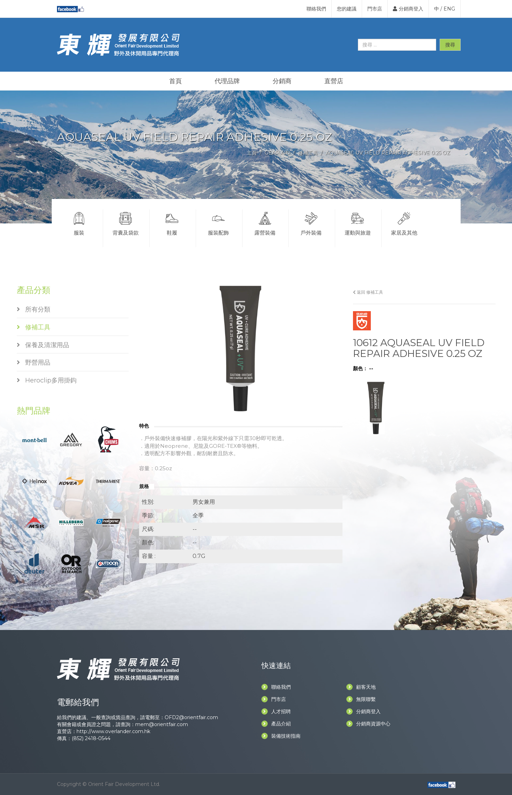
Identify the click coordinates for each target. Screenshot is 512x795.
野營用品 (33, 362)
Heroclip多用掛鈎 (47, 380)
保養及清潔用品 (43, 345)
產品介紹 (276, 724)
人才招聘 (276, 711)
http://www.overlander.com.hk (113, 731)
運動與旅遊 (357, 222)
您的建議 (346, 9)
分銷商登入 (408, 9)
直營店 (333, 81)
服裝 (79, 222)
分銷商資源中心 (368, 724)
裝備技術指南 (281, 736)
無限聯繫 (361, 699)
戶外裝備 (311, 222)
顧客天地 (361, 687)
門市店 (374, 9)
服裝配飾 (218, 222)
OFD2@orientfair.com (191, 717)
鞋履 (172, 222)
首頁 (175, 81)
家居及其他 (404, 222)
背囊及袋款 (125, 222)
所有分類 (33, 309)
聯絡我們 (316, 9)
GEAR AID (277, 153)
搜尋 (450, 45)
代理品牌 (227, 81)
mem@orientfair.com (161, 724)
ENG (449, 9)
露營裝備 (265, 222)
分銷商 (282, 81)
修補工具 (308, 153)
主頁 (252, 153)
